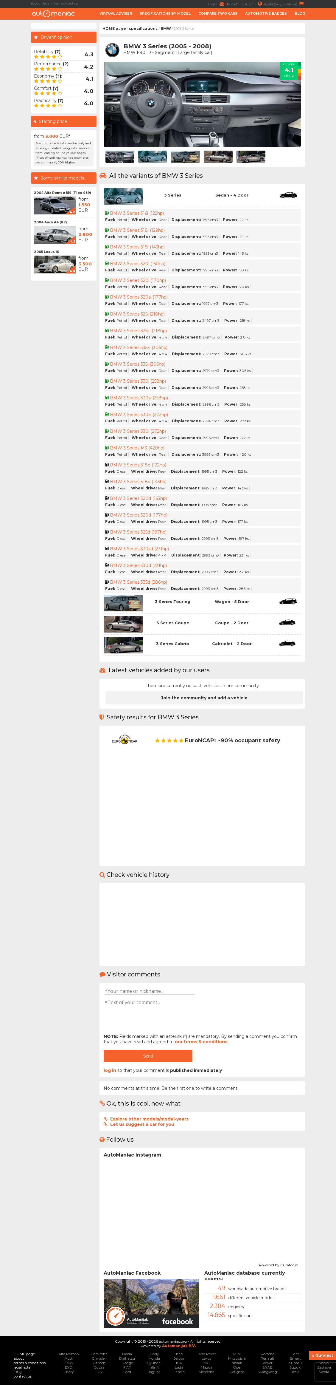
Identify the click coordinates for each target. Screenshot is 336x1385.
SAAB (267, 1367)
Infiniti (154, 1367)
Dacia (127, 1354)
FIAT (127, 1367)
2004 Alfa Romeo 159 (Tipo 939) (62, 193)
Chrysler (99, 1358)
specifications (143, 28)
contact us (69, 3)
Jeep (179, 1354)
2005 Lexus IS (46, 252)
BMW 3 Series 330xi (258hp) (139, 398)
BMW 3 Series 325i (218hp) (137, 314)
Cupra (99, 1367)
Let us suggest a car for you (142, 1124)
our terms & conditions (201, 1041)
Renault (267, 1358)
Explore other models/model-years (149, 1119)
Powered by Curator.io (278, 1264)
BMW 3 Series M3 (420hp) (137, 448)
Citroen (99, 1363)
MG (206, 1363)
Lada (179, 1367)
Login (217, 3)
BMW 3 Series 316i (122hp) (137, 213)
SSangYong (267, 1371)
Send (148, 1056)
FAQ (18, 1371)
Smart (295, 1358)
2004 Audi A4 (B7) (50, 222)
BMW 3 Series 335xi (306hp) (138, 347)
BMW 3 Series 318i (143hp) (137, 247)
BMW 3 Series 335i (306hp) (137, 364)
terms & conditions (30, 1363)
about (35, 3)
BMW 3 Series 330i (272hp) (138, 431)
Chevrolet (99, 1354)
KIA (179, 1363)
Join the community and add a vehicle (204, 698)
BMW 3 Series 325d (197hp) (138, 532)
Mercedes (206, 1371)
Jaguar (154, 1371)
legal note (50, 3)
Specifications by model (165, 13)
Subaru (295, 1363)
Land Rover (206, 1354)
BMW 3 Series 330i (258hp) (138, 381)
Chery (68, 1371)
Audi (69, 1358)
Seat (295, 1354)
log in (110, 1070)
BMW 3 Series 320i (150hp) (137, 263)
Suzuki (295, 1367)
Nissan (236, 1363)
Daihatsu (127, 1358)
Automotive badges (266, 13)
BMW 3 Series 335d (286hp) (138, 582)
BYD (68, 1367)
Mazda (206, 1367)
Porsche (267, 1354)
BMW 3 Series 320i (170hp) (138, 280)
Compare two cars (217, 13)
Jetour (179, 1358)
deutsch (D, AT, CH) (245, 3)
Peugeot (237, 1371)
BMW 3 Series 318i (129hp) (137, 230)
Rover (267, 1363)
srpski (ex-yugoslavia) (284, 3)
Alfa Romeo (68, 1354)
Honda (154, 1358)
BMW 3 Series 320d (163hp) (138, 498)
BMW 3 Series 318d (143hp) (138, 481)
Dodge (127, 1363)
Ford (127, 1371)
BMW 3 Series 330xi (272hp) (139, 414)
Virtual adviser (115, 13)
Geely (154, 1354)
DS (99, 1371)
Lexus (206, 1358)
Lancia (179, 1371)
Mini (237, 1354)
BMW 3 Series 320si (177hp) (139, 297)
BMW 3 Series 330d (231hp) (138, 565)
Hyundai (154, 1363)
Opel (237, 1367)
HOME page (114, 28)
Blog (300, 13)
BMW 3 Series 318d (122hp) (138, 465)
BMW (166, 28)
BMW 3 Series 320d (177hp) (138, 515)
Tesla (295, 1371)
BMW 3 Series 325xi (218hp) (138, 330)
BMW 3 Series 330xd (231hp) (139, 548)
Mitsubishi (237, 1358)
